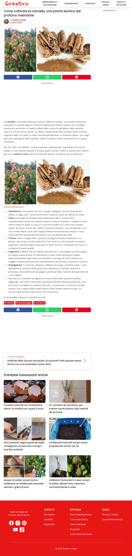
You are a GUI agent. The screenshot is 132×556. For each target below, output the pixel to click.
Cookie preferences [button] (112, 519)
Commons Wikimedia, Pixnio (14, 207)
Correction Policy (79, 519)
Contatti (48, 519)
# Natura (9, 302)
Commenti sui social (81, 534)
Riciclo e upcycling (121, 3)
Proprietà (75, 529)
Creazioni (90, 3)
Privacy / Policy (110, 514)
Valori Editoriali (77, 524)
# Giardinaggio (24, 302)
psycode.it (49, 524)
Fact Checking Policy (81, 514)
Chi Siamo (49, 514)
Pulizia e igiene (105, 3)
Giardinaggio (71, 3)
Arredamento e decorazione (50, 3)
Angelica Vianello (19, 20)
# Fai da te (39, 302)
